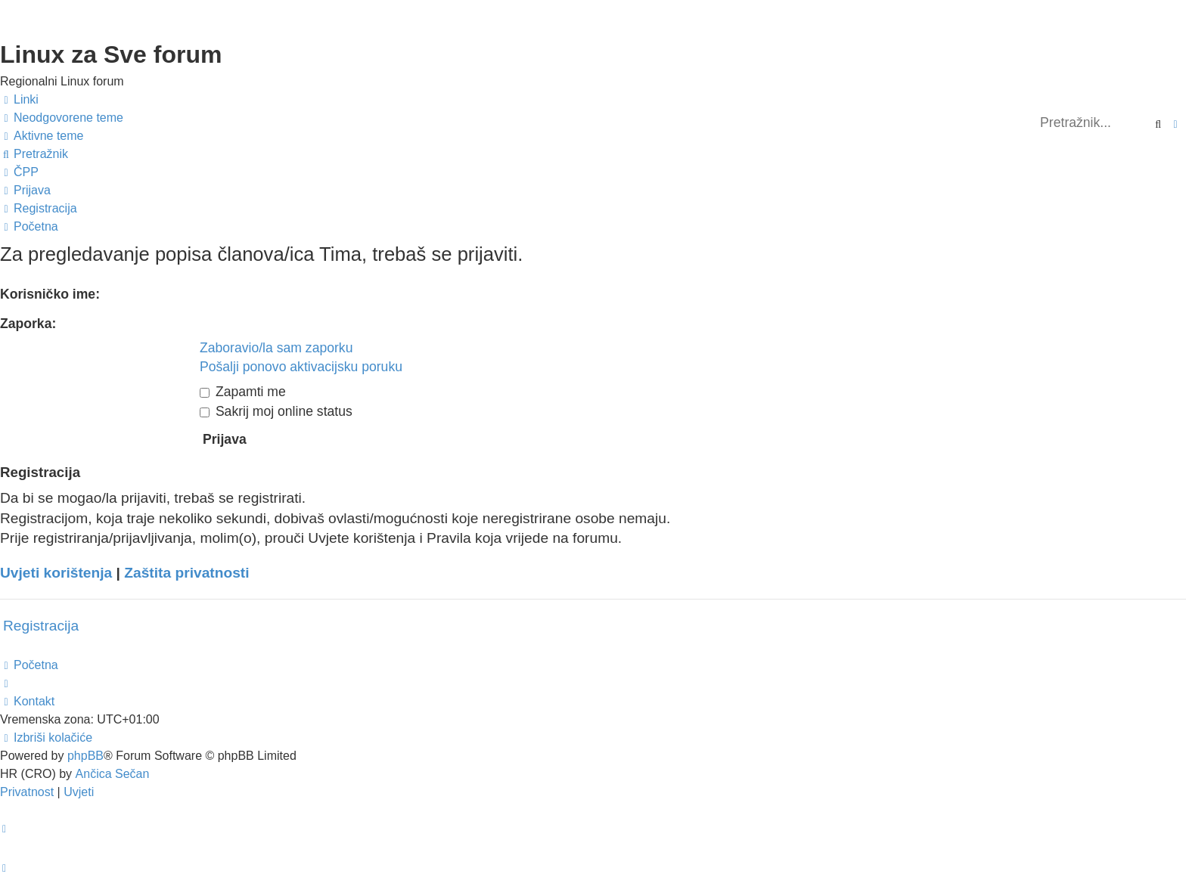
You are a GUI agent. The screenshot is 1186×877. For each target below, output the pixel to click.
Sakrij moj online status (276, 411)
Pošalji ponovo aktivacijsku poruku (301, 366)
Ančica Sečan (113, 773)
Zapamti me (243, 391)
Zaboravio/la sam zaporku (276, 347)
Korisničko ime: (50, 294)
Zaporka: (28, 323)
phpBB (85, 755)
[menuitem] (61, 118)
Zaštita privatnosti (186, 573)
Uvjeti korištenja (56, 573)
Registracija (41, 626)
